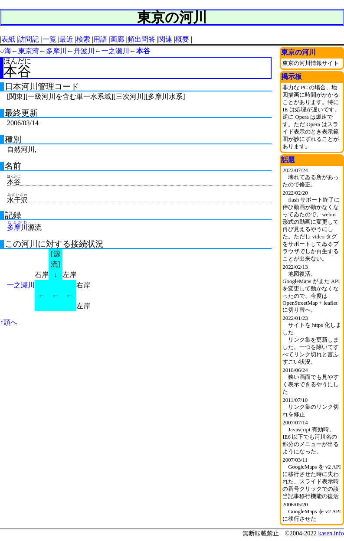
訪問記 (28, 39)
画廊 (117, 39)
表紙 (8, 39)
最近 (66, 39)
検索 (83, 39)
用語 (100, 39)
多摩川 (56, 51)
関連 (165, 39)
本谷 (143, 51)
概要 (182, 39)
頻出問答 (141, 39)
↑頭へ (8, 322)
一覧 (49, 39)
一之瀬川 (115, 51)
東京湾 (28, 51)
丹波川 (84, 51)
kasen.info (331, 533)
